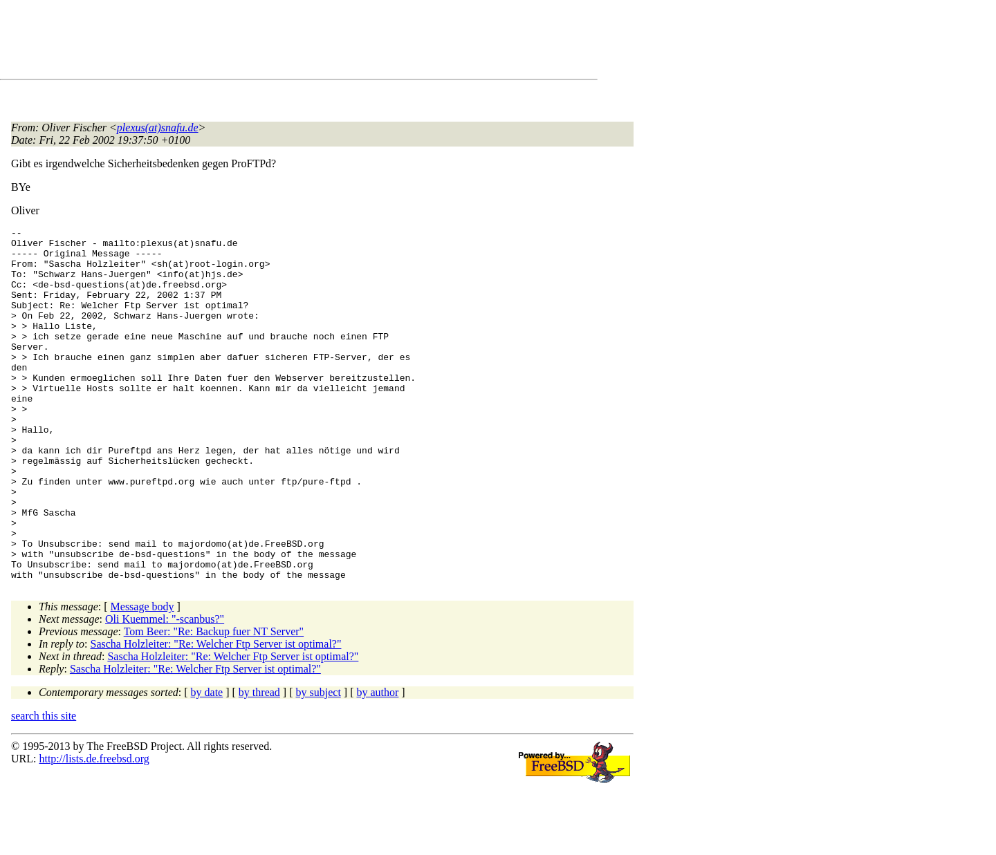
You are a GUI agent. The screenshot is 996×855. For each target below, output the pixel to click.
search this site (43, 786)
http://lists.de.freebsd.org (94, 829)
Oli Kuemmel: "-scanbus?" (164, 689)
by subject (318, 763)
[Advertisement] (263, 42)
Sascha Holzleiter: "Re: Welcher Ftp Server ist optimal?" (216, 714)
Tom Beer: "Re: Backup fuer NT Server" (214, 702)
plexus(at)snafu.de (158, 127)
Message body (142, 677)
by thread (259, 763)
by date (207, 763)
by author (377, 763)
